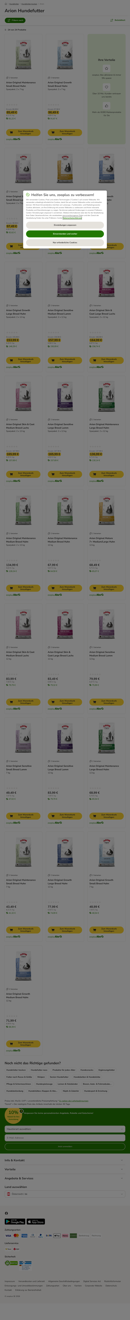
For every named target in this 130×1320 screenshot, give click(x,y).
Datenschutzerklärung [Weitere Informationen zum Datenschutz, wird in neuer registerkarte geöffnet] (72, 218)
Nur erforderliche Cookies (65, 242)
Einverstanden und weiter (65, 233)
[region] (65, 219)
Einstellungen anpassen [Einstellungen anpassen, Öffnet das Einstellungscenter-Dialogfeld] (65, 225)
